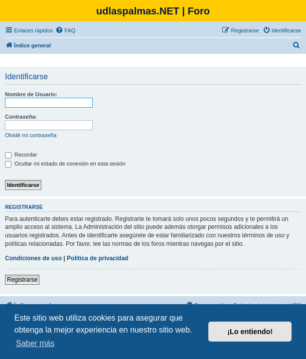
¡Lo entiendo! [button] (250, 332)
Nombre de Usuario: (31, 94)
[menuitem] (65, 30)
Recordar (21, 155)
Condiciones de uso (33, 258)
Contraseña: (21, 117)
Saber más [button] (35, 343)
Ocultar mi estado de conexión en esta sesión (65, 164)
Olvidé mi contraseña (30, 135)
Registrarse (22, 279)
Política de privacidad (97, 258)
